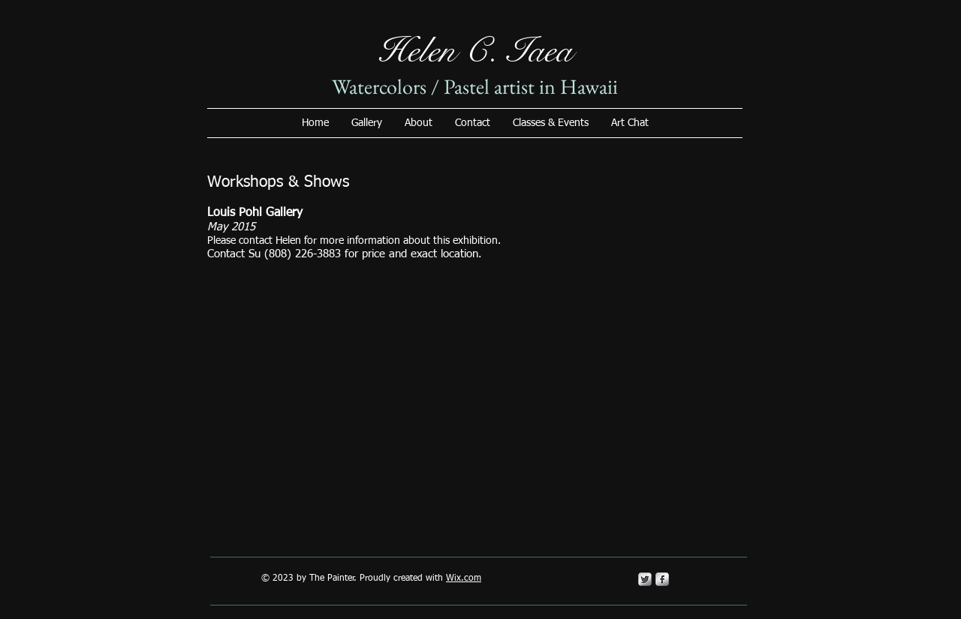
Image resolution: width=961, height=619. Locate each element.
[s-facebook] (662, 579)
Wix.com (463, 578)
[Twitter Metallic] (645, 579)
